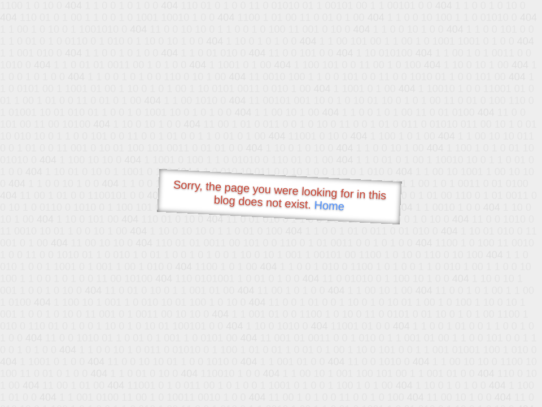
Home (329, 205)
